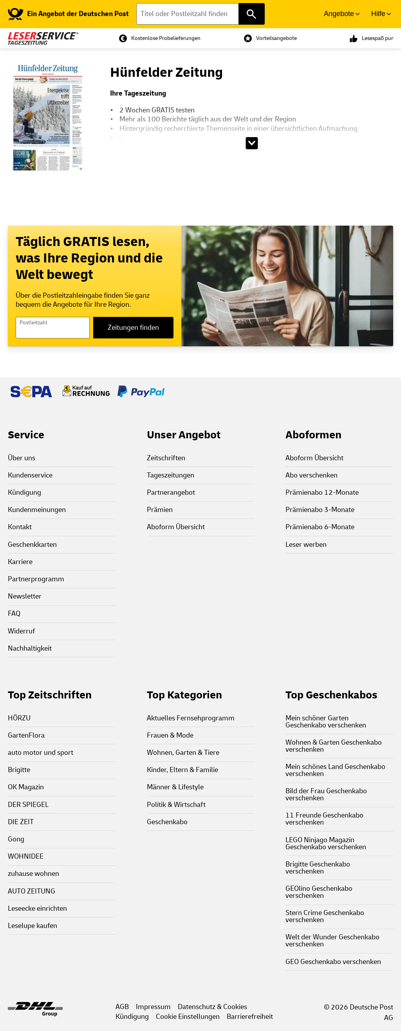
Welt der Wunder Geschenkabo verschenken (332, 941)
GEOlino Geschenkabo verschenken (318, 892)
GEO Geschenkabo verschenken (333, 961)
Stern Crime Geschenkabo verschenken (324, 916)
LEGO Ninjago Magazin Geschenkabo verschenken (325, 844)
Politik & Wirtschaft (176, 804)
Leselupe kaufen (32, 925)
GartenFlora (26, 735)
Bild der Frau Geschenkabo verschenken (326, 795)
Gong (16, 839)
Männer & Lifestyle (175, 787)
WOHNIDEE (25, 856)
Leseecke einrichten (37, 908)
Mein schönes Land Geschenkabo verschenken (335, 770)
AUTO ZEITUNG (31, 891)
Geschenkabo (167, 822)
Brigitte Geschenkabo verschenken (317, 868)
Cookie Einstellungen (188, 1016)
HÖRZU (19, 718)
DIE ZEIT (21, 822)
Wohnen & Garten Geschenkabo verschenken (333, 746)
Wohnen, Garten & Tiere (183, 752)
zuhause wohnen (33, 873)
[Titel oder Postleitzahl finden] (200, 14)
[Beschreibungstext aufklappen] (252, 143)
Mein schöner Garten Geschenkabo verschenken (325, 722)
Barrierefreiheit (250, 1016)
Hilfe (378, 13)
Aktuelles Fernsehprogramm (191, 718)
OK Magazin (26, 787)
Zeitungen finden (133, 327)
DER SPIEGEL (28, 804)
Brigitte (19, 769)
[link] (68, 14)
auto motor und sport (40, 752)
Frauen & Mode (170, 735)
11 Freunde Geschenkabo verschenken (324, 819)
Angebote (339, 13)
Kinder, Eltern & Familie (182, 769)
